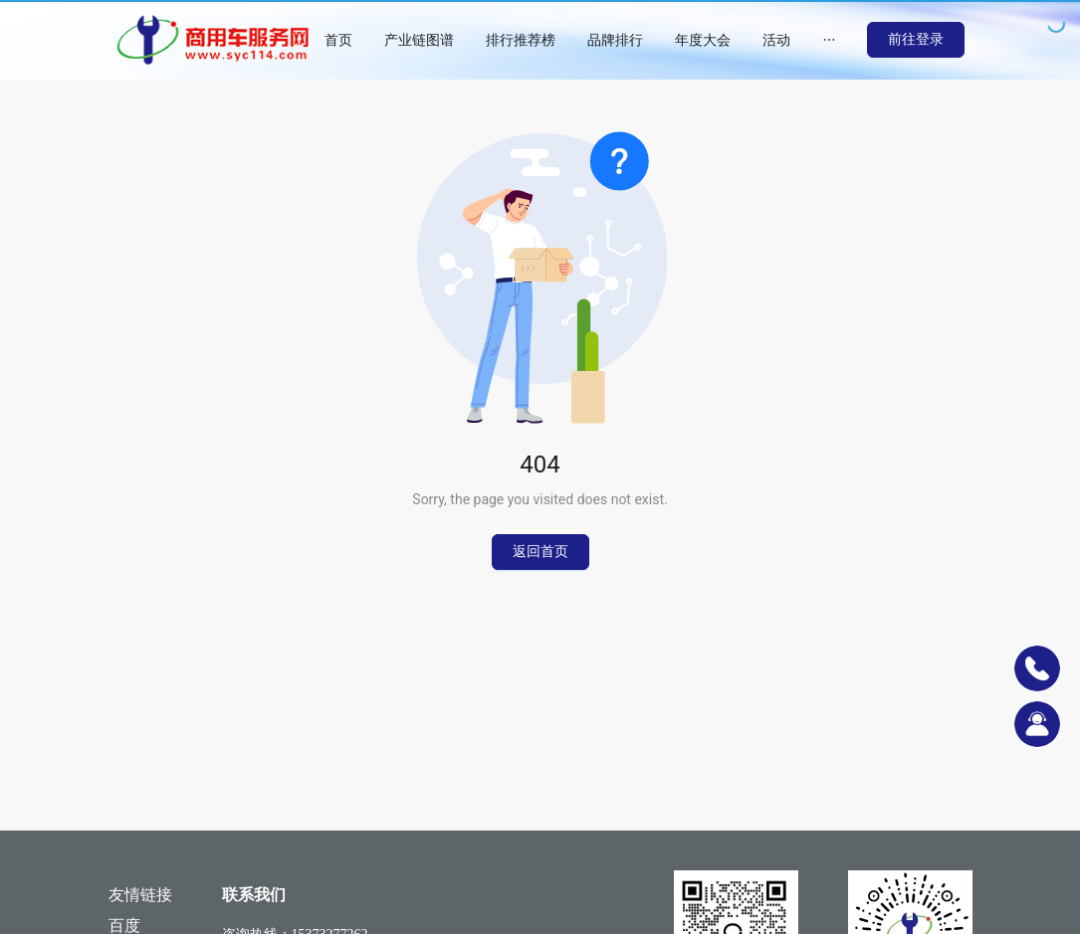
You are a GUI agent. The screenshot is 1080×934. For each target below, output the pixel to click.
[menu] (587, 40)
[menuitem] (338, 40)
